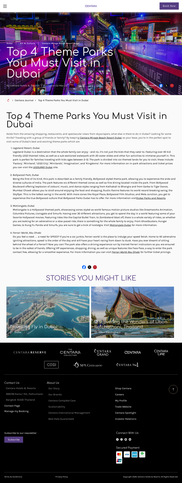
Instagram (121, 439)
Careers (119, 394)
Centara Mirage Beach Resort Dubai (101, 137)
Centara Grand (103, 352)
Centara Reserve (30, 352)
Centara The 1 (127, 365)
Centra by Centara (161, 352)
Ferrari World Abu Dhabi (126, 252)
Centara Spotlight (125, 412)
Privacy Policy (61, 477)
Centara (132, 352)
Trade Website (123, 406)
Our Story (53, 388)
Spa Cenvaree (87, 365)
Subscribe (14, 439)
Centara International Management (69, 412)
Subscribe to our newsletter (20, 433)
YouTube (130, 439)
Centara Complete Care (62, 400)
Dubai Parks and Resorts (150, 198)
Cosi (51, 365)
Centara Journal (24, 100)
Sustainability (56, 406)
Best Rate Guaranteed (61, 418)
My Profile (121, 400)
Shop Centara (123, 388)
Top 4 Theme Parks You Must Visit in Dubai (63, 100)
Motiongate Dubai (120, 225)
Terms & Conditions (13, 477)
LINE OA (125, 439)
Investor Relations (125, 418)
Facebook (117, 439)
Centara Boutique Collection (70, 352)
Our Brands (55, 394)
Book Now (169, 5)
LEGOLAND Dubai (43, 167)
